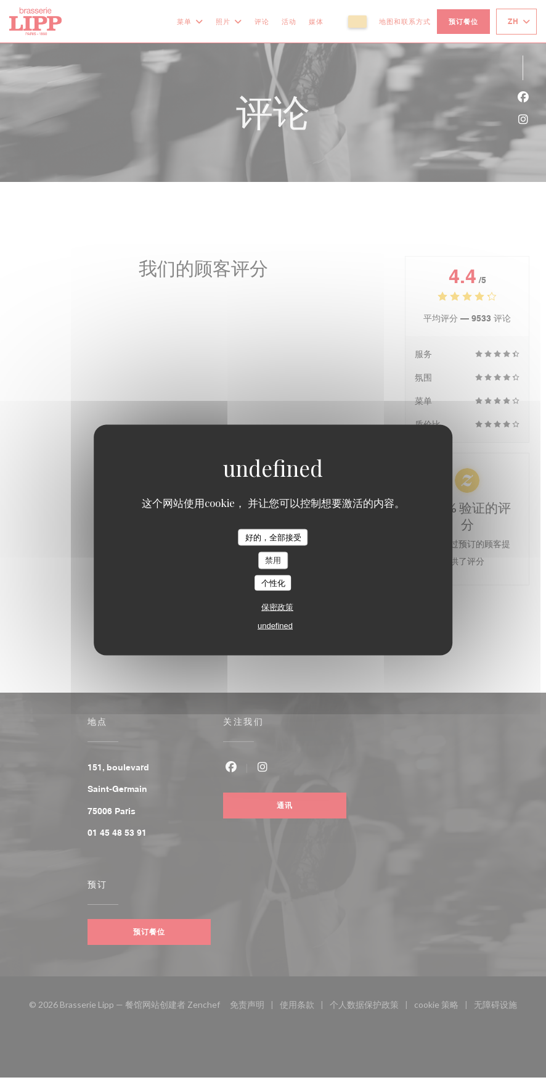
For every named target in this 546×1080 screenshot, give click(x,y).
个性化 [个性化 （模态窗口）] (273, 582)
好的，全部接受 (273, 537)
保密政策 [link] (277, 607)
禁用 (273, 560)
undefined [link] (275, 625)
